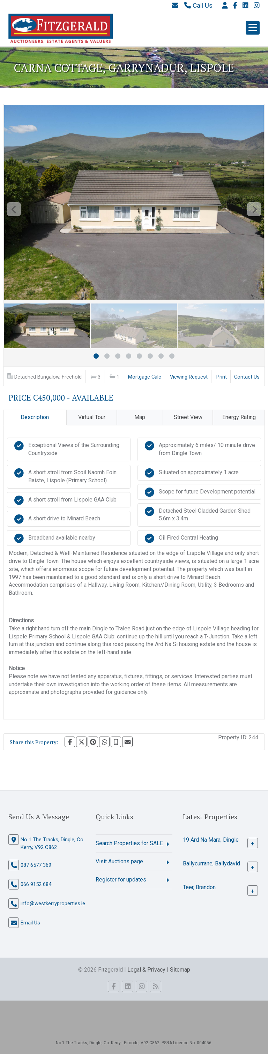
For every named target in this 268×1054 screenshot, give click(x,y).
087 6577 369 (36, 865)
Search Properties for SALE (129, 843)
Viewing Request (189, 377)
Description (35, 417)
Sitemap (180, 969)
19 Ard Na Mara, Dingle (211, 839)
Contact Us (247, 377)
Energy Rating (239, 417)
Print (221, 377)
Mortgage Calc (144, 377)
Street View (188, 417)
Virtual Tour (91, 417)
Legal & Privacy (146, 969)
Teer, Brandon (199, 887)
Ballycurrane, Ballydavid (211, 863)
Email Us (30, 923)
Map (139, 417)
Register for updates (121, 879)
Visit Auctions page (119, 861)
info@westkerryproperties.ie (53, 903)
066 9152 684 (36, 884)
